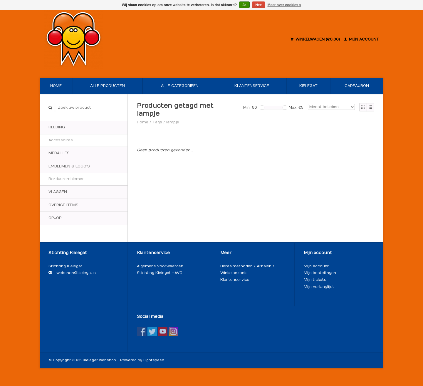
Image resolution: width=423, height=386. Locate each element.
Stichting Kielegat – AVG (159, 273)
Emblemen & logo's (69, 166)
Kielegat (308, 85)
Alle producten (107, 85)
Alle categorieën (180, 85)
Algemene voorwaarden (160, 266)
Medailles (59, 153)
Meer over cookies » (284, 5)
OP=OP (55, 218)
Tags (157, 122)
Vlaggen (57, 191)
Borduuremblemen (66, 179)
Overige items (63, 205)
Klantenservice (251, 85)
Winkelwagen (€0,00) (316, 39)
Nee (258, 5)
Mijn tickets (315, 279)
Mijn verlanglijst (319, 286)
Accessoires (60, 140)
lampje (172, 122)
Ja (244, 5)
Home (56, 85)
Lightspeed (153, 360)
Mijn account (361, 39)
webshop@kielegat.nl (76, 273)
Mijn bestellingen (320, 273)
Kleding (56, 127)
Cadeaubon (357, 85)
